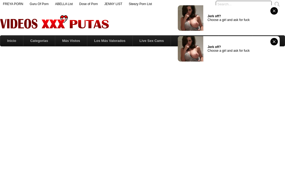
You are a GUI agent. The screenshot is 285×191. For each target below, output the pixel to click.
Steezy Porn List (140, 4)
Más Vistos (71, 41)
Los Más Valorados (110, 41)
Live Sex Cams (152, 41)
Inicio (11, 41)
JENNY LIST (113, 4)
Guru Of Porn (39, 4)
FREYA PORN (13, 4)
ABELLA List (64, 4)
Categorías (39, 41)
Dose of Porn (88, 4)
